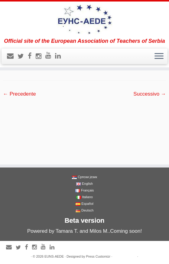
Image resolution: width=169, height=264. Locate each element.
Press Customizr (98, 256)
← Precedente (19, 94)
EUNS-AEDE (54, 256)
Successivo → (149, 94)
